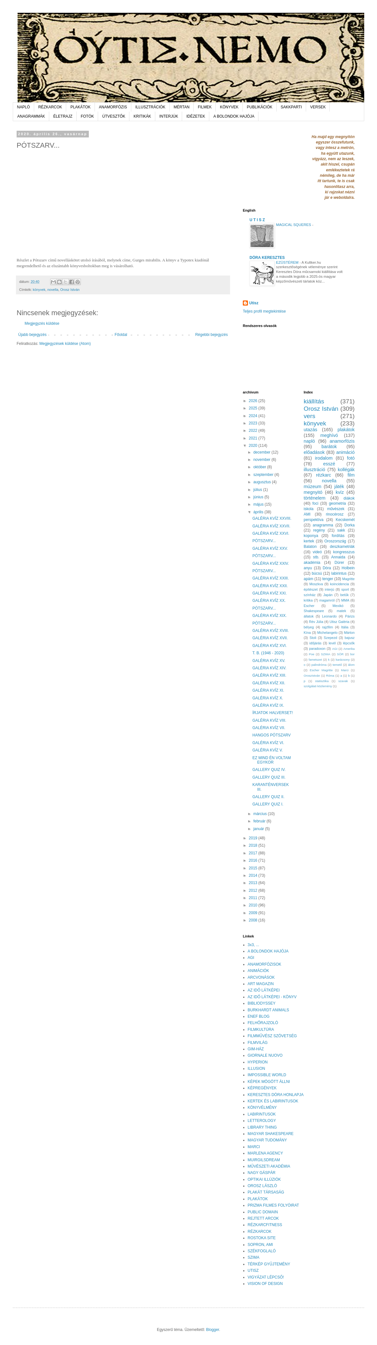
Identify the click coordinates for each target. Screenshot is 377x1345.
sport (345, 589)
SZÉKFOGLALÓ (262, 1251)
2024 (253, 416)
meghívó (329, 435)
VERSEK (318, 107)
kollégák (346, 469)
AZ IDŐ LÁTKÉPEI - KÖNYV (272, 997)
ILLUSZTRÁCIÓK (150, 107)
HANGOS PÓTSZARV (271, 735)
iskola (309, 509)
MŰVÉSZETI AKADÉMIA (269, 1166)
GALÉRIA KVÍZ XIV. (269, 668)
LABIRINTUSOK (262, 1114)
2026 (253, 401)
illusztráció (314, 469)
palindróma (319, 664)
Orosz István (70, 290)
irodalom (324, 458)
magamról (327, 600)
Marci (345, 670)
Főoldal (121, 334)
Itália (345, 627)
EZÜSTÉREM (287, 262)
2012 (253, 890)
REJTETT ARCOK (263, 1218)
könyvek (39, 290)
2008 (253, 920)
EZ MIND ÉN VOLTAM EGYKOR (271, 760)
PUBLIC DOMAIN (263, 1212)
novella (52, 290)
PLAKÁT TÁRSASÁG (266, 1192)
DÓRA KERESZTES (267, 257)
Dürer (339, 562)
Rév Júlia (316, 622)
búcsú (317, 573)
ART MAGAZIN (261, 984)
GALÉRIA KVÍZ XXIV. (270, 563)
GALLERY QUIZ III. (269, 777)
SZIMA (325, 654)
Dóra (327, 568)
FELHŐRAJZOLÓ (263, 1023)
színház (310, 595)
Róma (330, 675)
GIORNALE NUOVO (265, 1055)
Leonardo (329, 616)
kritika (308, 600)
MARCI (254, 1147)
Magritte (348, 579)
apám (308, 579)
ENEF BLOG (259, 1016)
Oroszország (335, 541)
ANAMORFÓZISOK (264, 964)
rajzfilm (327, 627)
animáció (345, 452)
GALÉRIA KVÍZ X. (267, 698)
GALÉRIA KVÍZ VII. (268, 728)
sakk (341, 530)
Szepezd (330, 638)
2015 (253, 868)
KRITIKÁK (142, 116)
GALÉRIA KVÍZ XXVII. (271, 526)
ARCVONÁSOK (261, 977)
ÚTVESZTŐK (113, 116)
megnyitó (313, 492)
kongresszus (344, 552)
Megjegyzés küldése (42, 323)
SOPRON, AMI (260, 1244)
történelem (315, 498)
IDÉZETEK (195, 116)
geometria (337, 503)
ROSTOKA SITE (262, 1238)
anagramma (323, 525)
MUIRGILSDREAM (264, 1160)
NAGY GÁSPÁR (261, 1172)
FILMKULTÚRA (261, 1029)
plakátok (346, 429)
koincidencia (339, 584)
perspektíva (314, 519)
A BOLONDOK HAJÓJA (233, 116)
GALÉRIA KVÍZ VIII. (269, 720)
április (259, 512)
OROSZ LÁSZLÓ (262, 1186)
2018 (253, 845)
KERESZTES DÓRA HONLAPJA (276, 1094)
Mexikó (338, 606)
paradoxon (317, 648)
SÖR (340, 654)
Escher (309, 606)
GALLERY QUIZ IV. (269, 769)
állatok (309, 616)
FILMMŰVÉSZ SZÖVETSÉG (272, 1036)
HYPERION (258, 1062)
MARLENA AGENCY (265, 1153)
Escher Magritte (321, 670)
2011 (253, 898)
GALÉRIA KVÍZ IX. (268, 705)
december (262, 452)
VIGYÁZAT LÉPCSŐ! (266, 1277)
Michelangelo (327, 632)
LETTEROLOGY (262, 1120)
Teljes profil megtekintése (264, 311)
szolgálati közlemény (318, 686)
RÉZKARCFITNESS (265, 1225)
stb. (316, 557)
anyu (308, 568)
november (262, 459)
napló (309, 441)
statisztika (321, 681)
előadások (314, 452)
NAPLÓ (23, 107)
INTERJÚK (168, 116)
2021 (253, 438)
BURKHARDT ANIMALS (268, 1010)
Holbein (348, 568)
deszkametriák (342, 546)
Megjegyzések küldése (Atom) (65, 343)
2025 (253, 408)
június (259, 497)
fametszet (315, 659)
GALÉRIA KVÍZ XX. (269, 600)
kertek (309, 541)
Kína (307, 632)
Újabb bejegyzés (32, 334)
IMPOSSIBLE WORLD (267, 1075)
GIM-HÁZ (256, 1049)
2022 (253, 430)
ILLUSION (256, 1068)
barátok (329, 446)
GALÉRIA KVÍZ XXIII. (270, 578)
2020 (253, 445)
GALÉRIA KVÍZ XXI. (269, 593)
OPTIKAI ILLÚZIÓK (264, 1179)
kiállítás (314, 401)
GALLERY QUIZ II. (268, 797)
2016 (253, 860)
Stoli (313, 638)
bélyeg (309, 627)
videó (317, 552)
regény (319, 530)
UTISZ (253, 1270)
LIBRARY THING (262, 1127)
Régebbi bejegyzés (211, 334)
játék (339, 486)
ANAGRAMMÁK (31, 116)
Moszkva (316, 584)
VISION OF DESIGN (265, 1283)
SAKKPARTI (291, 107)
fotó (351, 458)
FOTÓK (87, 116)
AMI (307, 514)
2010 (253, 905)
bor (352, 654)
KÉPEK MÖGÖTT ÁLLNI (269, 1081)
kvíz (340, 492)
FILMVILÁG (258, 1042)
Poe (311, 654)
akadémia (312, 562)
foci (315, 503)
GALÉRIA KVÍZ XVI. (269, 645)
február (259, 821)
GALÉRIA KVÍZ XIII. (269, 675)
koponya (311, 535)
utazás (310, 429)
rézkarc (323, 475)
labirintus (339, 573)
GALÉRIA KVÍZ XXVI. (270, 533)
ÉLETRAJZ (63, 116)
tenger (327, 579)
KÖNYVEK (229, 107)
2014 (253, 875)
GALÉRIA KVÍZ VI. (268, 743)
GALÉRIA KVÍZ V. (267, 750)
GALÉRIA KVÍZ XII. (268, 683)
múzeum (312, 486)
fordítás (338, 535)
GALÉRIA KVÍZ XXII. (270, 586)
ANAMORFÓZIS (113, 107)
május (259, 504)
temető (337, 664)
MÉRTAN (182, 107)
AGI (335, 648)
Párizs (350, 616)
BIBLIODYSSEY (261, 1003)
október (260, 467)
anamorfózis (342, 441)
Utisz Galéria (339, 622)
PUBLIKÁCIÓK (260, 107)
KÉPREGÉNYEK (262, 1088)
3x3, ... (253, 945)
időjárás (315, 643)
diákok (349, 498)
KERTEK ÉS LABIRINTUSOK (273, 1101)
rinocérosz (334, 514)
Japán (328, 595)
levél (332, 643)
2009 (253, 913)
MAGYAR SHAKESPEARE (271, 1133)
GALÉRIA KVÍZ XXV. (270, 548)
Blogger (212, 1329)
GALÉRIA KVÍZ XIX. (269, 615)
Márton (349, 632)
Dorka (349, 525)
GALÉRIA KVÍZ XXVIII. (271, 518)
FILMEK (205, 107)
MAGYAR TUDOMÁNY (267, 1140)
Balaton (310, 546)
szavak (343, 681)
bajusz (350, 638)
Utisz (253, 303)
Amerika (349, 648)
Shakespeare (314, 611)
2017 (253, 853)
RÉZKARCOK (50, 107)
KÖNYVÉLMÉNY (262, 1107)
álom (351, 664)
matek (341, 611)
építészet (311, 589)
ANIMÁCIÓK (258, 970)
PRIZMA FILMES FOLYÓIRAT (273, 1205)
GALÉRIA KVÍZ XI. (268, 690)
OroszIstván (312, 675)
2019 (253, 838)
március (260, 814)
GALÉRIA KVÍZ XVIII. (270, 630)
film (351, 475)
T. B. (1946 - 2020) (268, 653)
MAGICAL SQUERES (294, 225)
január (259, 829)
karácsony (343, 659)
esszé (329, 463)
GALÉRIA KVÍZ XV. (268, 660)
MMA (345, 600)
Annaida (338, 557)
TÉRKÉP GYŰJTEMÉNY (269, 1264)
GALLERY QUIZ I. (267, 804)
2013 (253, 883)
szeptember (263, 474)
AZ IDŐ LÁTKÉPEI (264, 990)
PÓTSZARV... (264, 541)
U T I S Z (257, 220)
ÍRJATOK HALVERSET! (272, 713)
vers (309, 416)
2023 (253, 423)
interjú (329, 589)
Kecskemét (345, 519)
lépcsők (349, 643)
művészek (335, 509)
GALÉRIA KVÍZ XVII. (270, 638)
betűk (344, 595)
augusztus (262, 482)
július (258, 489)
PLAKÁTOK (80, 107)
